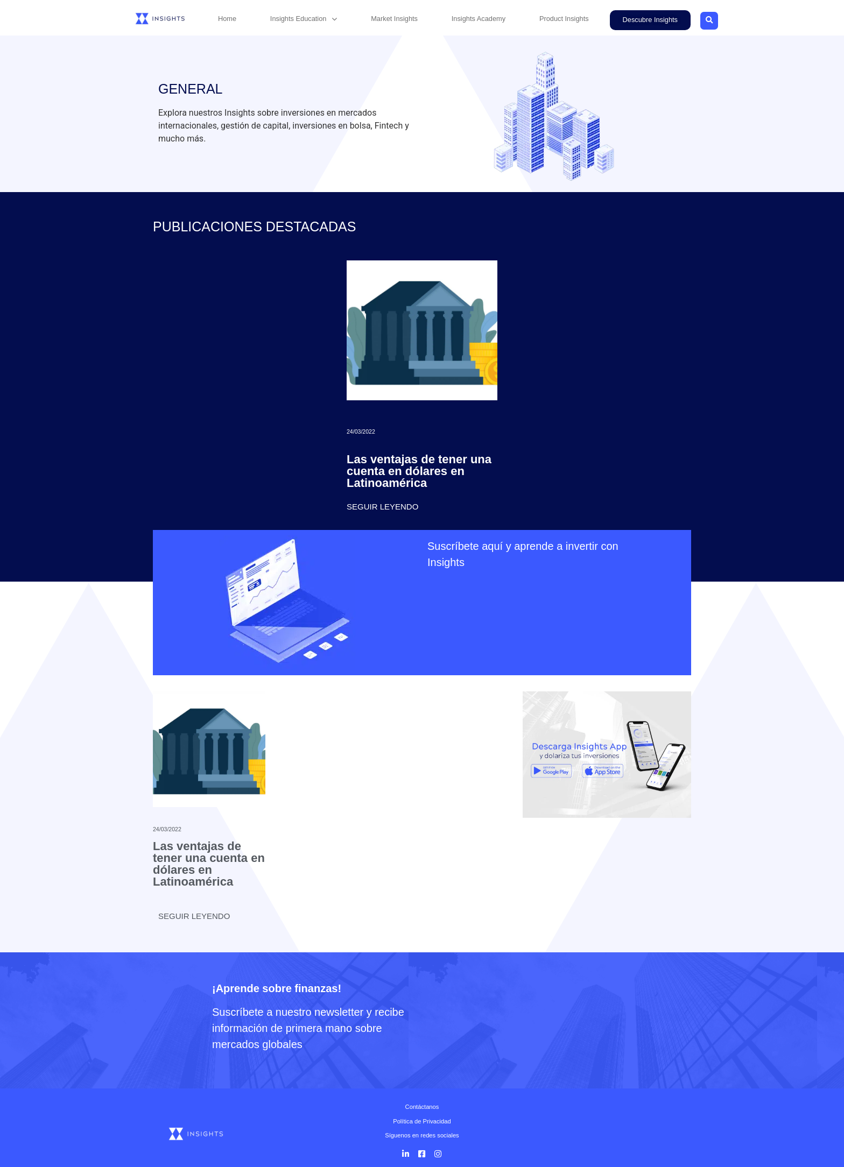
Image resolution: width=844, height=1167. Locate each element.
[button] (650, 20)
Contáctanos (422, 1107)
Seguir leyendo (382, 506)
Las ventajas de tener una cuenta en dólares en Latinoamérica (419, 471)
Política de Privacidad (422, 1121)
